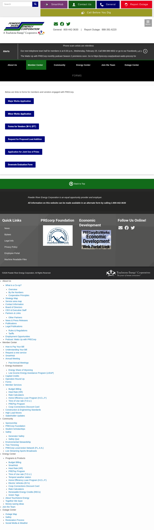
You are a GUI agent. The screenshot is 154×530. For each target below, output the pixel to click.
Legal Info (9, 241)
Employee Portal (12, 253)
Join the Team (108, 65)
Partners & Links (13, 313)
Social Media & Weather (16, 523)
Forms (8, 382)
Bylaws (7, 234)
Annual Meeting (12, 358)
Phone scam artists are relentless (78, 46)
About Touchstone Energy (17, 498)
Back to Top (79, 184)
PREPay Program (16, 404)
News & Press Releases (16, 320)
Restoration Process (14, 520)
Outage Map (11, 514)
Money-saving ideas (14, 504)
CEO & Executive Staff (15, 310)
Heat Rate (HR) (15, 392)
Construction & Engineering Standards (23, 410)
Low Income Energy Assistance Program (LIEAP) (31, 373)
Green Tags (13, 495)
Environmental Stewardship (18, 442)
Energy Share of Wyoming (20, 370)
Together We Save (14, 501)
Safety (8, 432)
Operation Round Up (14, 379)
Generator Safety (16, 436)
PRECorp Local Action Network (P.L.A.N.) (24, 448)
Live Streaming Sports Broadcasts (21, 451)
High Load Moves (13, 413)
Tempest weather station (19, 477)
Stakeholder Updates (15, 416)
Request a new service (16, 352)
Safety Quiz (13, 439)
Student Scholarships (15, 429)
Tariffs (11, 333)
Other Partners (15, 317)
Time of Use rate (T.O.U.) (20, 401)
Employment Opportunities (17, 336)
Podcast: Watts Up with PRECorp (20, 339)
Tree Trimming (12, 445)
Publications (11, 323)
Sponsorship (11, 423)
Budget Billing (14, 389)
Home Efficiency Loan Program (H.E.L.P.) (27, 398)
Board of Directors (13, 307)
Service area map (13, 301)
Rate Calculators (16, 395)
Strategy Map (11, 298)
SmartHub (10, 355)
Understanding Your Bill (16, 349)
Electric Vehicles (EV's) (19, 483)
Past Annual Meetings (18, 363)
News (7, 228)
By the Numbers (15, 292)
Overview (12, 289)
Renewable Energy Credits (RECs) (24, 492)
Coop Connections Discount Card (23, 407)
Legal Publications (13, 326)
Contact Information (14, 304)
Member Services (13, 385)
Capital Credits (12, 376)
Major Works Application (19, 101)
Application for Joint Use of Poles (23, 152)
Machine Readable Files (15, 259)
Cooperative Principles (18, 295)
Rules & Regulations (17, 330)
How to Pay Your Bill (14, 347)
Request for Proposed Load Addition (25, 139)
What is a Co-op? (13, 285)
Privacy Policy (10, 247)
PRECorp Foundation (15, 426)
